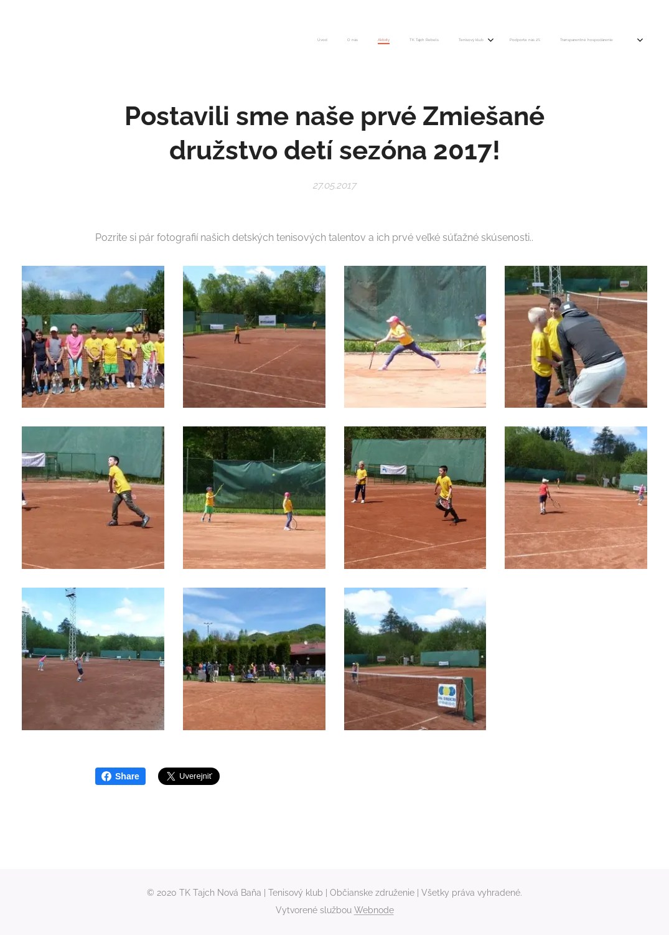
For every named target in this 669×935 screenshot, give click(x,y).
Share (120, 776)
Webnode (374, 910)
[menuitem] (485, 40)
